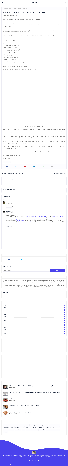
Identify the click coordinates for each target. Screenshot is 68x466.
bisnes (27, 425)
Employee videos (20, 220)
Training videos (24, 219)
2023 (34, 312)
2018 (34, 322)
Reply (8, 226)
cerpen (46, 425)
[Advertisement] (34, 366)
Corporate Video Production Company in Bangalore (36, 216)
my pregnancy (56, 427)
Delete (11, 226)
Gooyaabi (27, 464)
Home (4, 8)
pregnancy (29, 429)
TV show (5, 425)
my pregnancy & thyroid (9, 429)
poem (23, 429)
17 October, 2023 (9, 212)
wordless (6, 432)
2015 (34, 329)
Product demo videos (33, 219)
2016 (34, 327)
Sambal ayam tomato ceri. (15, 399)
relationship (42, 429)
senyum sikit (56, 429)
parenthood (18, 429)
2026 (34, 305)
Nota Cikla (34, 2)
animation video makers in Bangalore (24, 217)
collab (50, 425)
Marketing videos (16, 219)
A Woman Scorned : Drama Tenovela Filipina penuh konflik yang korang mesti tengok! (31, 386)
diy (54, 425)
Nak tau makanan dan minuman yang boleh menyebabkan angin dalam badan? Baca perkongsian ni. (35, 392)
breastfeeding (40, 425)
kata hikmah (28, 427)
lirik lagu (41, 427)
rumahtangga (49, 429)
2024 (34, 309)
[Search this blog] (26, 270)
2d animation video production (25, 221)
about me (11, 425)
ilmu (23, 427)
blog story (33, 425)
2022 (34, 314)
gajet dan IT (6, 427)
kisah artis (35, 427)
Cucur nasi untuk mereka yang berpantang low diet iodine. (24, 405)
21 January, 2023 (9, 203)
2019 (34, 320)
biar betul (22, 425)
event (58, 425)
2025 (34, 307)
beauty (16, 425)
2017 (34, 325)
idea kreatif (17, 427)
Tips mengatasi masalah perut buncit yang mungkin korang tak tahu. (26, 412)
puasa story (35, 429)
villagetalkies (9, 211)
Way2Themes (14, 464)
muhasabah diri (9, 8)
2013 (34, 333)
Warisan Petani (10, 202)
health (12, 427)
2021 (34, 316)
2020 (34, 318)
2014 (34, 331)
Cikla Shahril (6, 15)
